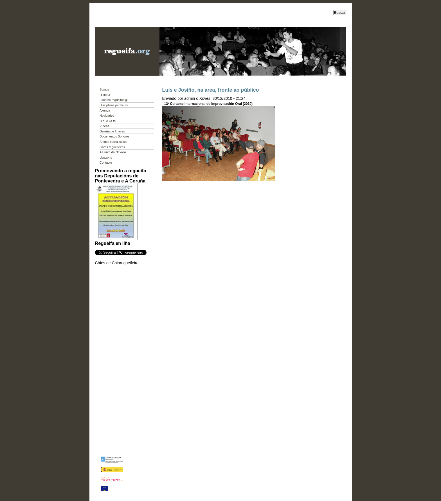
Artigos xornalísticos (113, 141)
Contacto (106, 162)
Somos (104, 89)
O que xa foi (108, 121)
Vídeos (104, 126)
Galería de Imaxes (112, 131)
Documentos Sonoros (114, 136)
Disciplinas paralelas (114, 105)
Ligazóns (106, 157)
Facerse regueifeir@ (114, 99)
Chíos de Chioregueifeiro (117, 263)
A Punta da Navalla (113, 152)
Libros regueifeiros (112, 147)
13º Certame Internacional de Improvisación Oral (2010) (208, 104)
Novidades (107, 115)
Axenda (105, 110)
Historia (105, 94)
